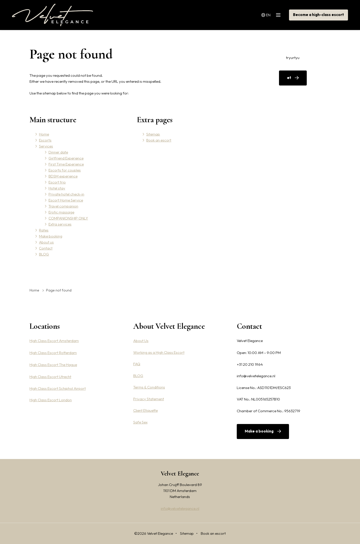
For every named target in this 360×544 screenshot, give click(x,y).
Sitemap (153, 134)
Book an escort (158, 140)
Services (153, 14)
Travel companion (63, 206)
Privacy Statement (148, 398)
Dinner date (58, 152)
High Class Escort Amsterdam (54, 340)
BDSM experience (63, 176)
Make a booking (259, 431)
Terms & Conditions (149, 387)
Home (118, 14)
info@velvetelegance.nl (180, 508)
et (289, 77)
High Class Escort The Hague (53, 364)
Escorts (134, 14)
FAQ (136, 364)
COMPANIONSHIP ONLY (68, 218)
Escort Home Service (65, 200)
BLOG (258, 14)
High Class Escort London (51, 400)
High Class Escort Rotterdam (53, 352)
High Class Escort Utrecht (50, 376)
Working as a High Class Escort (158, 352)
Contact (241, 14)
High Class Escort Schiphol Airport (58, 388)
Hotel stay (56, 188)
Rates (176, 14)
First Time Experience (66, 164)
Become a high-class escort (318, 14)
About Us (140, 340)
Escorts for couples (64, 170)
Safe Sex (140, 422)
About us (221, 14)
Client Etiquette (145, 410)
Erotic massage (61, 212)
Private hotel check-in (66, 194)
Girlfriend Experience (66, 158)
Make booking (198, 14)
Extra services (60, 224)
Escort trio (57, 182)
